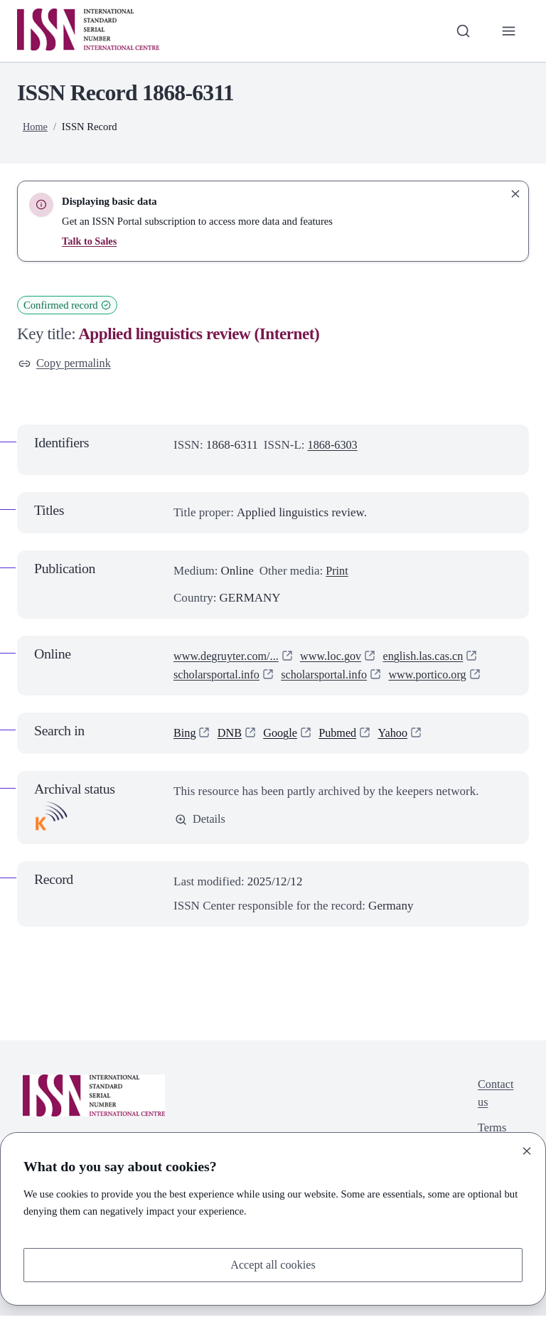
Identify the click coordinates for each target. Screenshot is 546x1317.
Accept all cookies (273, 1264)
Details (201, 821)
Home (35, 126)
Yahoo (399, 734)
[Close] (527, 1150)
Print (337, 571)
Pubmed (343, 734)
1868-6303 (334, 446)
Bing (185, 734)
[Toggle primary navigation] (508, 30)
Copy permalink (66, 363)
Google (283, 734)
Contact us (494, 1095)
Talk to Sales (90, 241)
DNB (231, 734)
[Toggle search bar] (461, 30)
